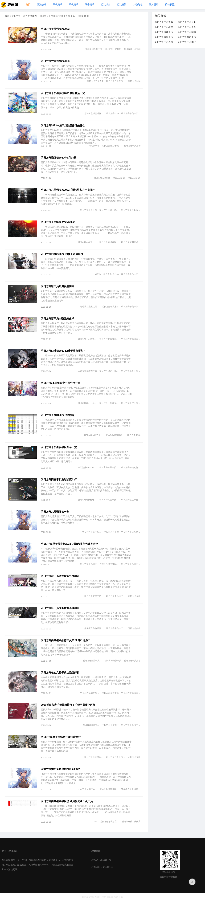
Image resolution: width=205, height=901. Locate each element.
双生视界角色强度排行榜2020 (130, 789)
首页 (28, 4)
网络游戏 (89, 4)
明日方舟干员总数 (187, 22)
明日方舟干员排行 (113, 49)
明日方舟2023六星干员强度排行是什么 (63, 125)
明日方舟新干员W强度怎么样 (57, 318)
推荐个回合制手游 (93, 49)
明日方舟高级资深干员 (109, 242)
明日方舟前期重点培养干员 (130, 242)
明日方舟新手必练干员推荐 (130, 210)
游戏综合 (106, 4)
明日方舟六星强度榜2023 (55, 61)
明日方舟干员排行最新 (130, 113)
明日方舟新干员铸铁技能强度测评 (60, 576)
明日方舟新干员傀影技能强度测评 (60, 608)
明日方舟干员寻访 (164, 42)
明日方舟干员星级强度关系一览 (59, 447)
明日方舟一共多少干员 (109, 403)
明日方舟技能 (134, 596)
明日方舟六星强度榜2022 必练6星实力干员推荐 (68, 189)
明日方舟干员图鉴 (187, 32)
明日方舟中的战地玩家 (87, 339)
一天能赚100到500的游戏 (87, 467)
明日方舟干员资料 (164, 22)
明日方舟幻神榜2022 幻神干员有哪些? (63, 350)
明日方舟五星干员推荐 (94, 596)
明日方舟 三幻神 (111, 274)
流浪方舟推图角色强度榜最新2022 (60, 769)
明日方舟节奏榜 (111, 532)
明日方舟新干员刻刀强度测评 (57, 286)
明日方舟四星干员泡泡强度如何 (59, 479)
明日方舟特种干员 (164, 37)
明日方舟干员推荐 (132, 49)
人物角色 (138, 4)
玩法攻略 (41, 4)
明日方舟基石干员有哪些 (130, 371)
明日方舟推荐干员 (113, 660)
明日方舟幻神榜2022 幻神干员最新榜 (62, 254)
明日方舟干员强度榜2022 (55, 29)
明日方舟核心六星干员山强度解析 (60, 672)
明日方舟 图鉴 (133, 435)
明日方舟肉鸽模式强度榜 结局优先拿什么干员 (67, 801)
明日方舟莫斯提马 (91, 725)
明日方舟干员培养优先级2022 (58, 222)
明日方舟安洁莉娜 (102, 178)
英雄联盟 (170, 4)
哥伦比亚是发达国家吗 (89, 306)
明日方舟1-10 (134, 178)
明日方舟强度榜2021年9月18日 (58, 157)
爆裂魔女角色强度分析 (94, 628)
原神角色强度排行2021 (94, 113)
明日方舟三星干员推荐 (109, 210)
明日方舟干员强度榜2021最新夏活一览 (63, 93)
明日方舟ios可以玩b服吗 (87, 242)
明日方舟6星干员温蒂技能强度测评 (61, 737)
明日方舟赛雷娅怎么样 (109, 339)
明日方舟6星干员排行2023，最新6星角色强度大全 (69, 543)
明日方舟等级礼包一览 (130, 467)
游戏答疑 (122, 4)
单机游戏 (73, 4)
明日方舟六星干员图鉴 (115, 81)
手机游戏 (57, 4)
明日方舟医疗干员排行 (111, 145)
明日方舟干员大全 (95, 81)
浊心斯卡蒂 (94, 145)
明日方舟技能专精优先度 (89, 693)
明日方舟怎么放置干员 (109, 821)
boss (95, 821)
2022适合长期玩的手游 (87, 789)
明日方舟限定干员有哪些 (109, 371)
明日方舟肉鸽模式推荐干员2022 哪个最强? (65, 640)
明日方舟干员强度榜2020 (24, 16)
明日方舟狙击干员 (88, 210)
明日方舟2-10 (134, 81)
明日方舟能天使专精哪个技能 (87, 499)
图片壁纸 (154, 4)
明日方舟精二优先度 (131, 821)
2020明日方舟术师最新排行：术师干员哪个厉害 (68, 704)
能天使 (98, 274)
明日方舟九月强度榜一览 (55, 511)
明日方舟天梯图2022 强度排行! (58, 415)
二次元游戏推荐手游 (87, 371)
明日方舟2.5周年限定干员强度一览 (60, 383)
